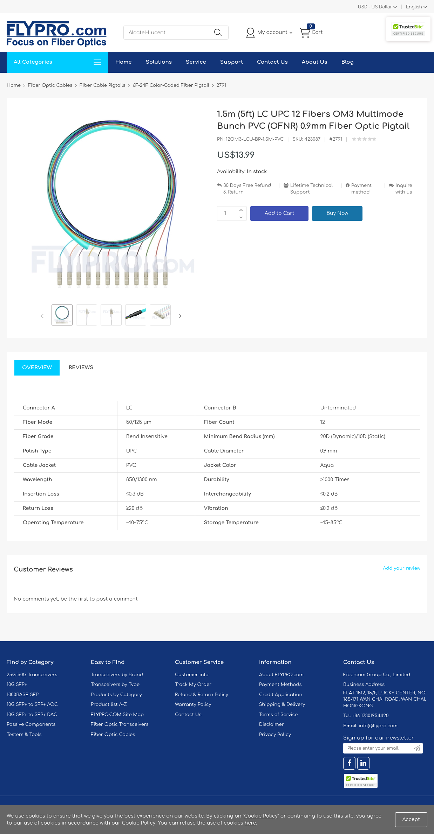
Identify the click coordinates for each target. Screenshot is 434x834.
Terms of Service (278, 714)
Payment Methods (280, 684)
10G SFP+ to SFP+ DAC (32, 714)
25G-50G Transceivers (32, 674)
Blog (347, 62)
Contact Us (272, 62)
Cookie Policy (261, 816)
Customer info (192, 674)
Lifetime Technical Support (311, 189)
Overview (37, 368)
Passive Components (31, 724)
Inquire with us (403, 189)
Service (196, 62)
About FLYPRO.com (281, 674)
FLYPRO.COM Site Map (117, 714)
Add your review (401, 568)
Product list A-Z (109, 704)
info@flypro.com (378, 725)
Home (123, 62)
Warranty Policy (193, 704)
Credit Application (280, 694)
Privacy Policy (275, 734)
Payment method (361, 189)
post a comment (116, 599)
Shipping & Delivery (282, 704)
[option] (62, 316)
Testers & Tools (24, 734)
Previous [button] (43, 316)
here (250, 823)
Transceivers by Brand (117, 674)
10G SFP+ (17, 684)
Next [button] (178, 316)
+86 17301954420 (370, 715)
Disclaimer (271, 724)
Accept (411, 819)
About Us (314, 62)
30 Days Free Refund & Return (247, 189)
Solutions (159, 62)
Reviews (81, 368)
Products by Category (116, 694)
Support (231, 62)
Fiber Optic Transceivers (120, 724)
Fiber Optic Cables (113, 734)
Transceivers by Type (115, 684)
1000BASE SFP (23, 694)
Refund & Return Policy (201, 694)
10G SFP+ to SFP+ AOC (32, 704)
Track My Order (193, 684)
